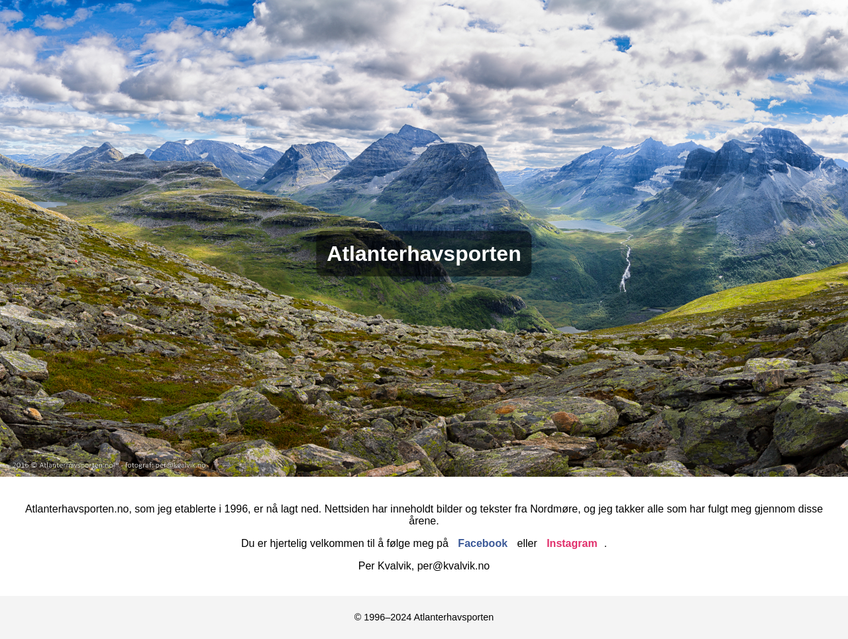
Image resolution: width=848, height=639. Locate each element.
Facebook (482, 543)
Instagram (572, 543)
